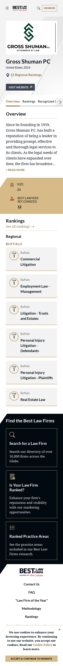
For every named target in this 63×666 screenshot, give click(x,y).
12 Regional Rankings (26, 75)
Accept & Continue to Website (31, 658)
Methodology (31, 608)
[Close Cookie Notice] (57, 629)
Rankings (31, 617)
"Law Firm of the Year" (31, 600)
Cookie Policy (42, 645)
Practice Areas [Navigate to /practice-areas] (31, 541)
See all (20, 226)
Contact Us (31, 584)
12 (19, 207)
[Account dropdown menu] (49, 8)
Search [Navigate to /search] (31, 448)
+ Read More (15, 170)
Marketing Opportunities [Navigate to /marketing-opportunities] (31, 494)
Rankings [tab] (28, 101)
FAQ (31, 592)
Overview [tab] (13, 101)
